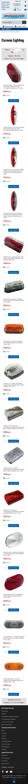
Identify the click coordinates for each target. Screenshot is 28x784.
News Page (3, 738)
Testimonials (17, 4)
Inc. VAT (17, 8)
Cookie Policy (4, 761)
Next (22, 59)
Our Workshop (4, 711)
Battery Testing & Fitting (6, 724)
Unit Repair (3, 714)
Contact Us (17, 5)
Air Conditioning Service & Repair (8, 719)
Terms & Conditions (5, 758)
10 (20, 59)
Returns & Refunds (5, 747)
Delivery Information (5, 744)
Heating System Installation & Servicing (9, 716)
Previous (6, 59)
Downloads (3, 749)
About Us (18, 1)
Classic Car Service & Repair (7, 722)
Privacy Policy (4, 755)
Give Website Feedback (6, 741)
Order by (7, 50)
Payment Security (5, 763)
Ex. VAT (19, 10)
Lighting (3, 31)
